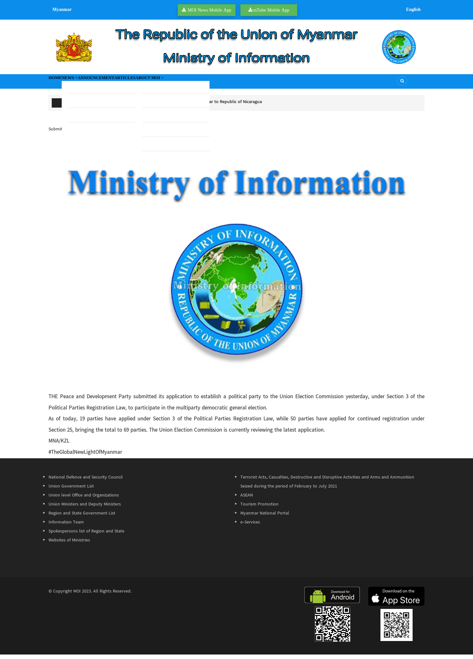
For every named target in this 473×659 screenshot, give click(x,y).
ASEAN (246, 499)
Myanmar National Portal (264, 517)
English (413, 9)
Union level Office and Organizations (84, 499)
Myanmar (62, 9)
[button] (236, 267)
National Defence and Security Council (86, 481)
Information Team (66, 526)
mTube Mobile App (271, 10)
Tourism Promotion (259, 508)
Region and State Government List (82, 517)
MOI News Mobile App (209, 10)
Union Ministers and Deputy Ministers (85, 508)
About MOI (195, 83)
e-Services (250, 526)
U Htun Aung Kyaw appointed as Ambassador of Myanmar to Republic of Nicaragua (181, 106)
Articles (160, 83)
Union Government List (71, 490)
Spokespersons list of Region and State (86, 535)
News (83, 83)
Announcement (120, 83)
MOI (77, 595)
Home (59, 83)
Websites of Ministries (69, 544)
